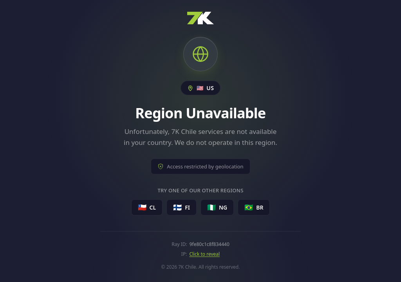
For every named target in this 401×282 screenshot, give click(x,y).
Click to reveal (204, 254)
